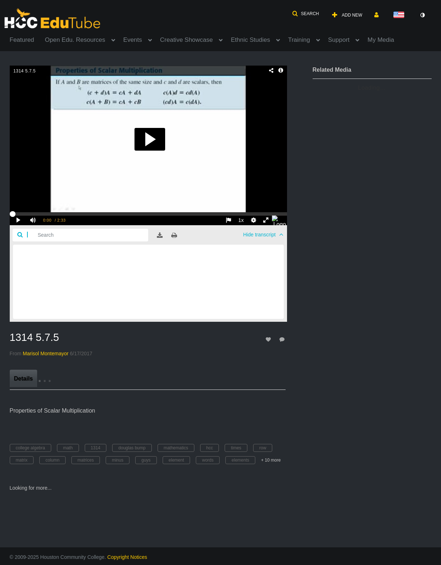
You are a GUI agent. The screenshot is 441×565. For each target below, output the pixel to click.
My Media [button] (380, 39)
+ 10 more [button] (271, 460)
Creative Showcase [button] (186, 39)
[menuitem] (27, 39)
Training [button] (299, 39)
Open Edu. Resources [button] (75, 39)
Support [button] (339, 39)
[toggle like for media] (269, 339)
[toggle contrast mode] (423, 15)
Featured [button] (22, 39)
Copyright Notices (127, 557)
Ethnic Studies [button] (250, 39)
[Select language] (400, 15)
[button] (305, 13)
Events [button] (132, 39)
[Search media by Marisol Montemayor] (46, 353)
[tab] (23, 378)
